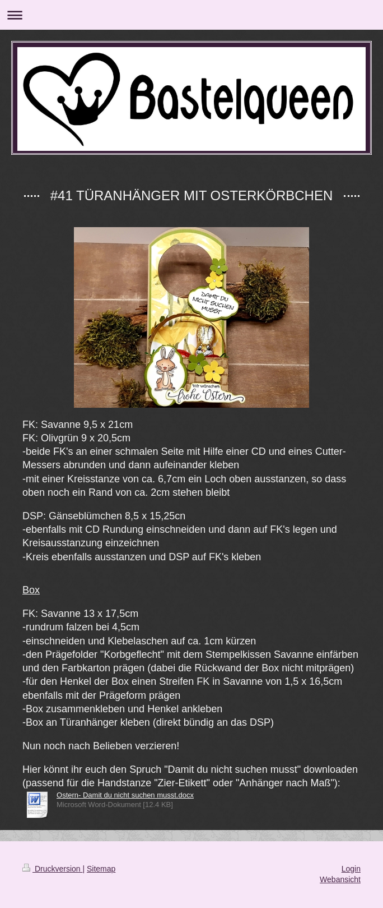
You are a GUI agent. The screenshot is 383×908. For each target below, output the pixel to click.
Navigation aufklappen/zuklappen (191, 15)
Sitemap (101, 868)
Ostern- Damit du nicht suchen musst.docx (125, 795)
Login (351, 868)
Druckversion (52, 868)
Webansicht (340, 879)
